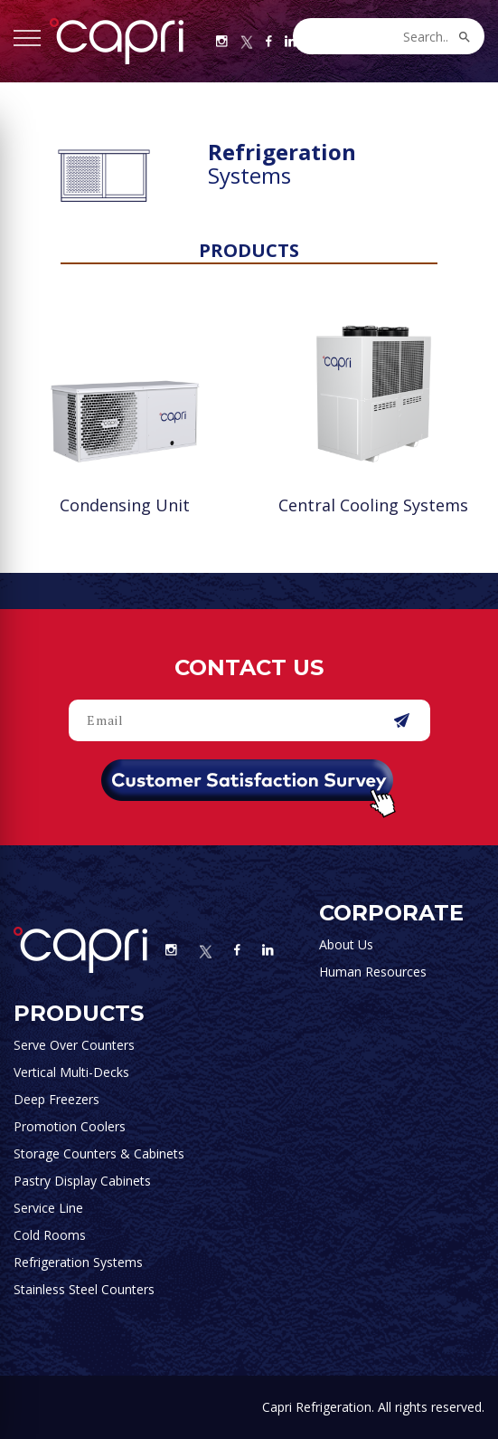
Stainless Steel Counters (84, 1289)
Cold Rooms (50, 1235)
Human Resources (373, 971)
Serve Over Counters (74, 1044)
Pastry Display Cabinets (82, 1180)
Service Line (48, 1207)
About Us (346, 944)
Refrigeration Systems (78, 1262)
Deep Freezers (56, 1099)
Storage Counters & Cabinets (99, 1153)
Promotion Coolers (70, 1126)
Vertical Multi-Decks (71, 1072)
